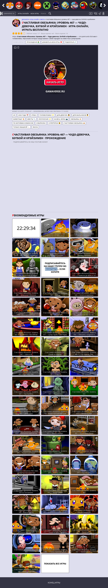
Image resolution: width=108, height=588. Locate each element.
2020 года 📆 (23, 115)
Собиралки (40, 123)
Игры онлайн (23, 13)
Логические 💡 (45, 119)
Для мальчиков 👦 (80, 115)
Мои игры (35, 13)
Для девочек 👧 (63, 115)
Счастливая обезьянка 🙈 (74, 123)
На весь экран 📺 (61, 119)
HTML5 (33, 115)
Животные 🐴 (18, 119)
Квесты (42, 19)
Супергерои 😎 (54, 123)
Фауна (35, 127)
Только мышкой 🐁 (21, 127)
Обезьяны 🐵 (76, 119)
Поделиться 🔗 (70, 42)
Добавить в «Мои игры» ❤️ (52, 42)
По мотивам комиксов (23, 123)
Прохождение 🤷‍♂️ (33, 42)
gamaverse (25, 19)
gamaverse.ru (9, 13)
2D (14, 115)
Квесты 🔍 (31, 119)
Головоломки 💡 (46, 115)
